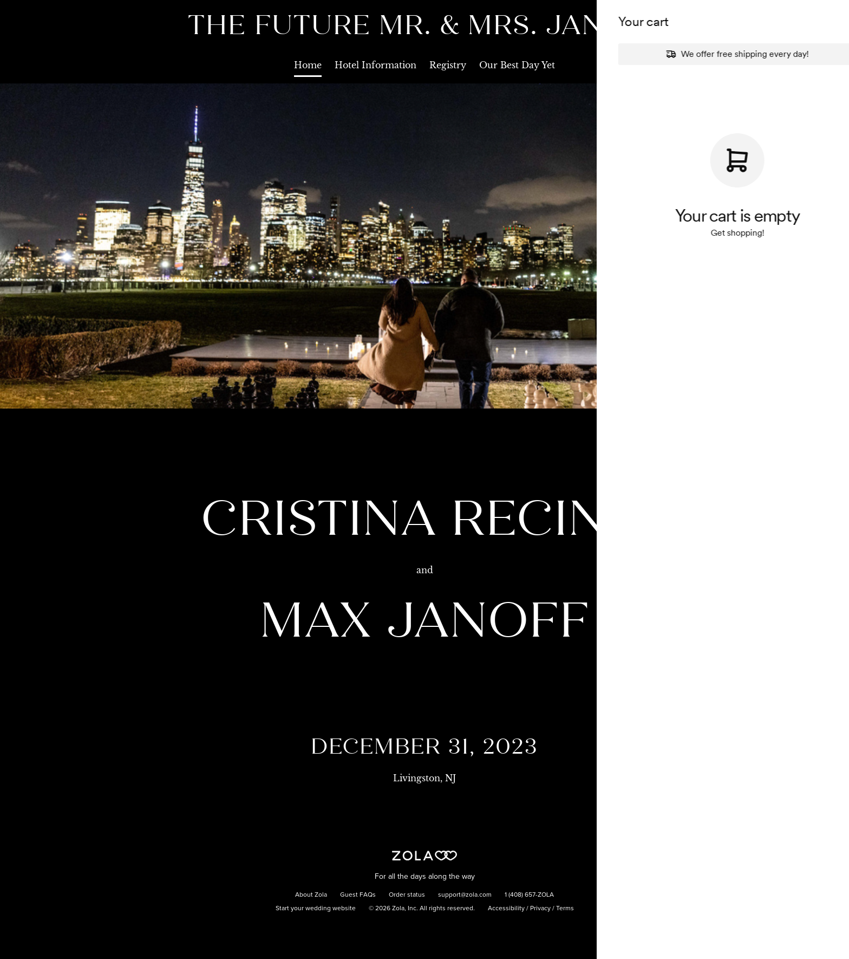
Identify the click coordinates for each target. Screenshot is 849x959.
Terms (565, 908)
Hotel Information (375, 65)
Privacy (540, 908)
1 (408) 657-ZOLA (529, 895)
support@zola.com (465, 895)
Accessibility (506, 908)
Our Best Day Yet (517, 65)
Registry (447, 65)
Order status (407, 895)
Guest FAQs (358, 895)
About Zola (311, 895)
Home (308, 65)
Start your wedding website (316, 908)
